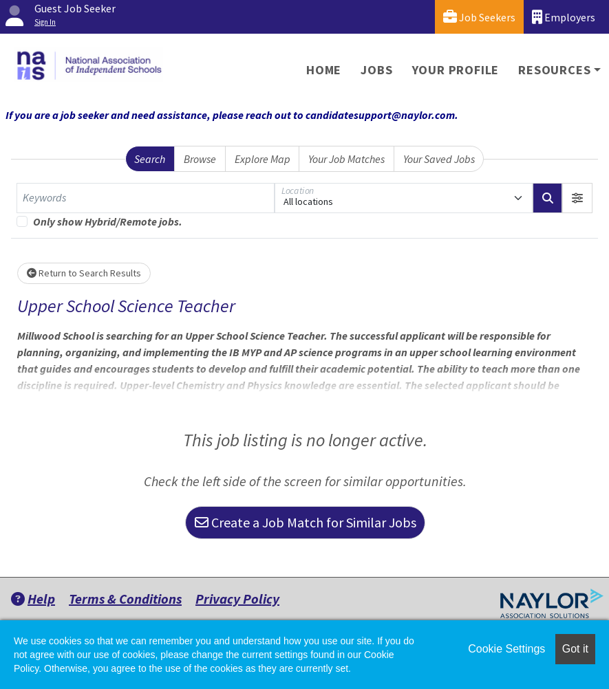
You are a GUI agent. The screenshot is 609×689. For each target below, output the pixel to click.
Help (33, 598)
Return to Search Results (84, 273)
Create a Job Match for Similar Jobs (305, 522)
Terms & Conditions (125, 598)
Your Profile (456, 70)
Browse (200, 159)
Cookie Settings (506, 649)
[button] (577, 198)
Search (149, 159)
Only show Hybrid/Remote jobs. (107, 221)
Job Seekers (479, 16)
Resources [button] (554, 70)
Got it (575, 649)
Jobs (376, 70)
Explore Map (262, 159)
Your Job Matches (346, 159)
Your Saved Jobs (439, 159)
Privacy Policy (237, 598)
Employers (563, 16)
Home (323, 70)
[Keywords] (146, 198)
